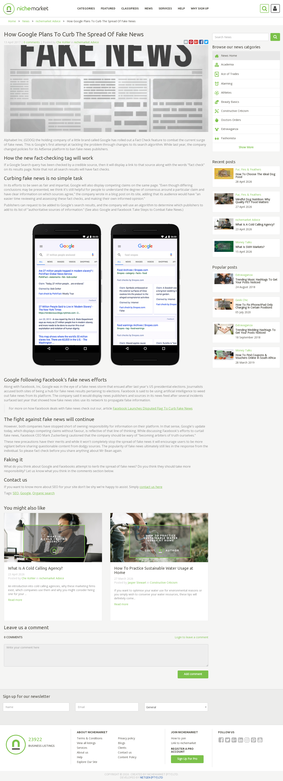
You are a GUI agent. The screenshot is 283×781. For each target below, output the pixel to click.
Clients (122, 748)
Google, (26, 493)
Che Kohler (63, 42)
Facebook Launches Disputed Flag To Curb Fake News (153, 408)
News (25, 21)
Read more (15, 600)
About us (82, 752)
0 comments (32, 42)
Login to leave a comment (191, 637)
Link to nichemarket (183, 743)
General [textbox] (151, 707)
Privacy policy (126, 738)
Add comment (193, 674)
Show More (246, 147)
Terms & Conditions (89, 738)
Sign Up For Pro (187, 759)
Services (82, 748)
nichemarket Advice (48, 21)
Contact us (125, 752)
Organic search (43, 493)
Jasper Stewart (137, 582)
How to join (178, 738)
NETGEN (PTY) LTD (151, 777)
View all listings (86, 743)
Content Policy (127, 757)
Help (80, 757)
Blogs (121, 743)
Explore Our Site (87, 762)
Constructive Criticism (163, 582)
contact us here (151, 487)
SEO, (16, 493)
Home (12, 21)
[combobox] (176, 707)
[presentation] (244, 710)
